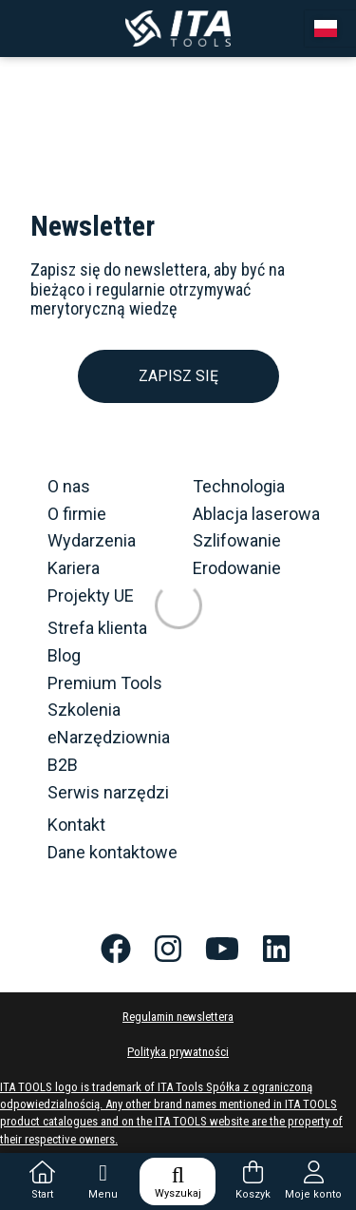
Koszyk (253, 1181)
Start (42, 1181)
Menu (103, 1181)
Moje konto (313, 1181)
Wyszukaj (178, 1181)
